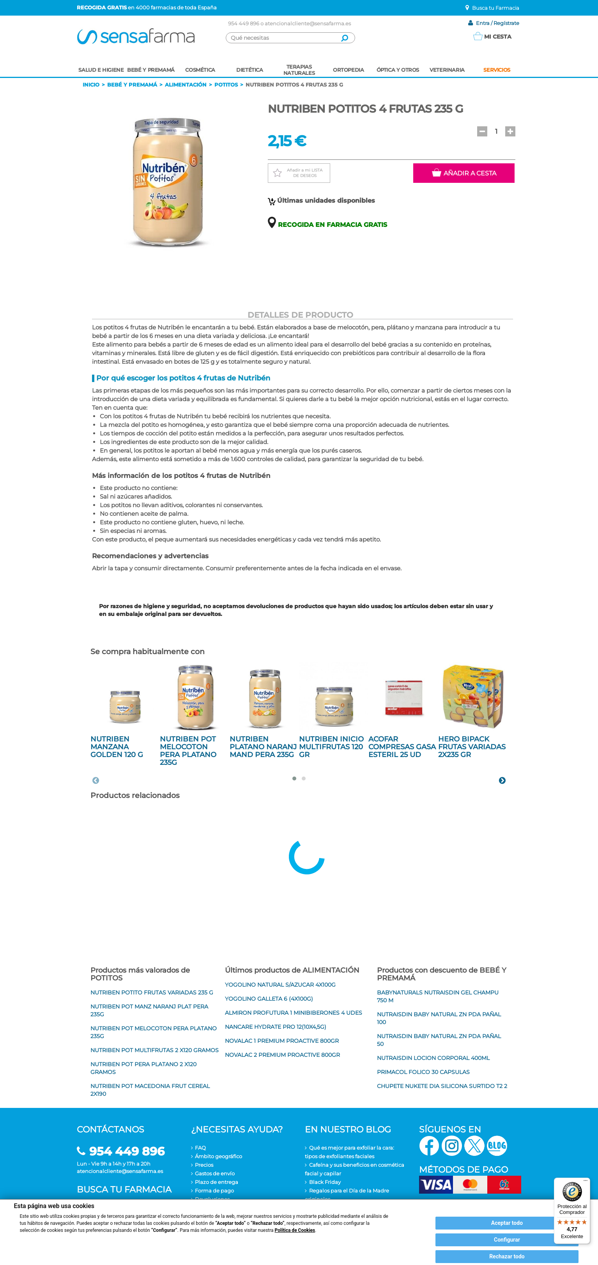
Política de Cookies (295, 1230)
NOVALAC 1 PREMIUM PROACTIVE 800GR (282, 1040)
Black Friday (325, 1182)
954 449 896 (243, 23)
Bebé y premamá (132, 84)
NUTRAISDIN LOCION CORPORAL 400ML (433, 1058)
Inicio (91, 84)
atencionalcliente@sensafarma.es (308, 23)
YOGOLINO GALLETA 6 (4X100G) (269, 998)
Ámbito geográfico (218, 1156)
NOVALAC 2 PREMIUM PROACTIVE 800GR (282, 1054)
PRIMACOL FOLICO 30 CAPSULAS (423, 1072)
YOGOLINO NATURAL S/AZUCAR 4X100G (280, 984)
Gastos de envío (215, 1173)
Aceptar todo (507, 1223)
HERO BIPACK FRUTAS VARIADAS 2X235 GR (472, 747)
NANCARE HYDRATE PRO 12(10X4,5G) (275, 1026)
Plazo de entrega (216, 1182)
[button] (482, 131)
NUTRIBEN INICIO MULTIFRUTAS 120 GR (331, 747)
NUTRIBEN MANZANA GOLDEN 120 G (116, 747)
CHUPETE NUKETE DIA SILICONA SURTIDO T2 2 (442, 1086)
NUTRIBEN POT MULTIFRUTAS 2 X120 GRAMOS (154, 1050)
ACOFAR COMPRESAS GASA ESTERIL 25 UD (402, 747)
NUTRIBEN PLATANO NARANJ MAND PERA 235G (263, 747)
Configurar (507, 1240)
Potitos (226, 84)
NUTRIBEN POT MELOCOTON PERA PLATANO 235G (188, 750)
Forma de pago (214, 1190)
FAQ (200, 1148)
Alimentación (186, 84)
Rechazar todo (507, 1256)
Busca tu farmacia (124, 1189)
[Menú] (585, 1182)
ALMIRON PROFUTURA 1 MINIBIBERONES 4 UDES (293, 1012)
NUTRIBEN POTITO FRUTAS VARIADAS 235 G (151, 992)
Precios (204, 1165)
